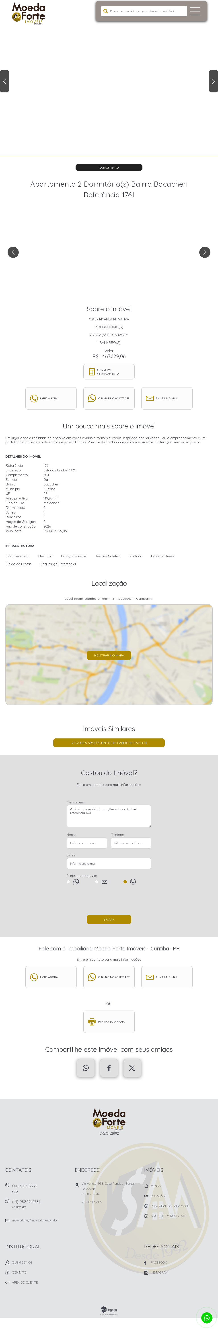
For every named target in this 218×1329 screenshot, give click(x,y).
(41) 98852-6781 (40, 1205)
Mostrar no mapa (109, 655)
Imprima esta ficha (111, 1021)
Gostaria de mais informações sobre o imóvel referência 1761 (109, 816)
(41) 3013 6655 (40, 1190)
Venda (156, 1186)
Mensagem (75, 802)
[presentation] (109, 902)
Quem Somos (22, 1262)
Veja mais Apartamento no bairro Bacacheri (109, 743)
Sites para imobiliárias (109, 1315)
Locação (158, 1196)
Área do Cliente (25, 1282)
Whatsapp (86, 1068)
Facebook (109, 1068)
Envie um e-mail (167, 398)
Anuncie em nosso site (169, 1216)
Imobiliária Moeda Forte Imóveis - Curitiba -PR (109, 1119)
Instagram (159, 1272)
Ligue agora (49, 398)
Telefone (117, 835)
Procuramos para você (170, 1206)
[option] (109, 78)
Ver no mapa (92, 1202)
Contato (19, 1272)
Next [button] (213, 81)
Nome (71, 835)
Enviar (109, 919)
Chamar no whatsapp (114, 398)
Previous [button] (4, 81)
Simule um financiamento (108, 371)
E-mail (71, 855)
